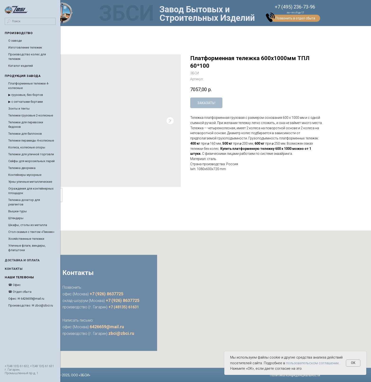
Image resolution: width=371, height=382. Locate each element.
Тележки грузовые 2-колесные (30, 115)
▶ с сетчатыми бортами (25, 101)
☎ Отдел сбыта (19, 291)
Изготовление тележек (25, 47)
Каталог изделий (20, 65)
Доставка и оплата (22, 260)
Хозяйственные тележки (26, 238)
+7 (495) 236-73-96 (295, 7)
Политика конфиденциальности (295, 375)
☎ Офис (14, 285)
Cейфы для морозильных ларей (31, 161)
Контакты (13, 269)
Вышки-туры (17, 211)
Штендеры (15, 218)
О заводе (15, 40)
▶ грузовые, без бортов (25, 95)
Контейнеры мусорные (24, 175)
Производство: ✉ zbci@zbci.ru (30, 305)
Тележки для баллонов (25, 133)
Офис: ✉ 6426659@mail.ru (26, 298)
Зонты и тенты (19, 108)
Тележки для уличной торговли (31, 154)
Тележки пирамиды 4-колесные (31, 140)
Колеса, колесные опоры (26, 147)
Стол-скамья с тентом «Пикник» (31, 232)
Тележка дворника (21, 168)
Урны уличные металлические (30, 181)
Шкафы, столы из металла (27, 225)
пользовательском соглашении (312, 363)
